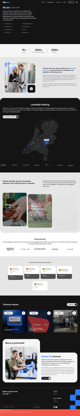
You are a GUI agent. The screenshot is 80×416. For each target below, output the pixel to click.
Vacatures (45, 382)
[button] (76, 2)
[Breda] (35, 148)
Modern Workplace (27, 23)
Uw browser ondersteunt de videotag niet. (60, 15)
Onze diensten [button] (50, 2)
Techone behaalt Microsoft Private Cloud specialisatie (11, 330)
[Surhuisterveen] (47, 124)
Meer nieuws (71, 308)
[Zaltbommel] (37, 144)
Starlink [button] (43, 2)
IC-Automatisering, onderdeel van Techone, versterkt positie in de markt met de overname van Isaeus (62, 329)
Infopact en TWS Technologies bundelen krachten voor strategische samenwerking (36, 329)
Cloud (23, 29)
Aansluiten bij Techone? (9, 116)
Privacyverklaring (6, 407)
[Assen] (51, 126)
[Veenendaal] (43, 142)
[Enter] (51, 136)
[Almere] (40, 136)
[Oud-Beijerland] (31, 144)
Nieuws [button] (64, 2)
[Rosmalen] (39, 146)
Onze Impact (55, 401)
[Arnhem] (46, 142)
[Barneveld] (43, 140)
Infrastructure (25, 26)
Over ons (55, 394)
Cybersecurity (8, 29)
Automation (25, 32)
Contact (71, 2)
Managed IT (8, 23)
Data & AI (7, 32)
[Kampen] (46, 133)
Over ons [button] (58, 2)
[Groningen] (51, 123)
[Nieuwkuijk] (37, 146)
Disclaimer (12, 407)
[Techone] (6, 2)
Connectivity (8, 26)
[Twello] (48, 139)
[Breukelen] (37, 139)
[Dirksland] (28, 145)
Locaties (55, 400)
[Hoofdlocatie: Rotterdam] (33, 142)
